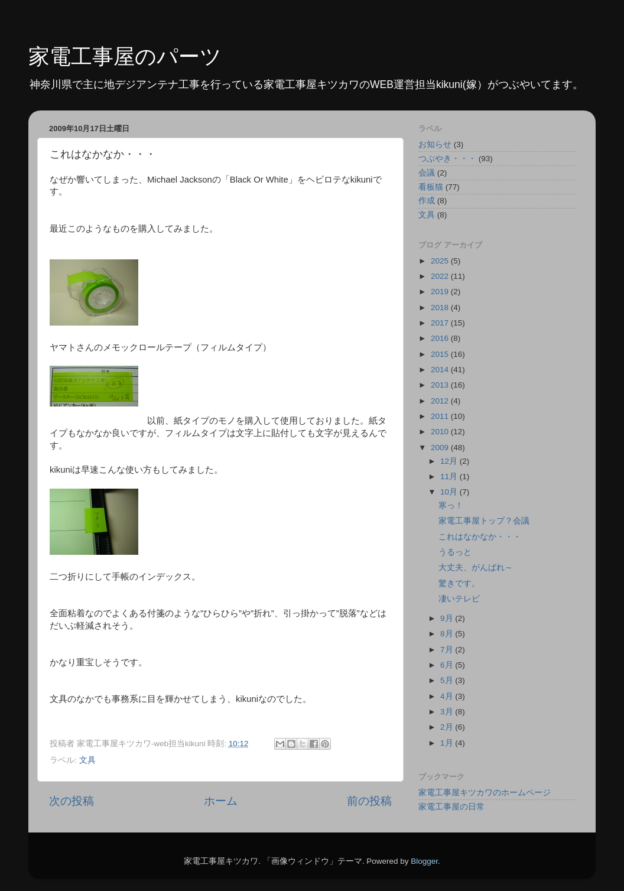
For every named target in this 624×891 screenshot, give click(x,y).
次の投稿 (71, 801)
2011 (441, 416)
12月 (450, 461)
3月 (447, 711)
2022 (441, 276)
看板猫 (430, 187)
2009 (441, 447)
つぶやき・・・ (447, 158)
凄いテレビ (459, 598)
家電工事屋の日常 (451, 806)
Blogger (424, 861)
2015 (441, 354)
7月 (447, 649)
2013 (441, 385)
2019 (441, 291)
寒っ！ (450, 505)
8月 (447, 633)
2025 (441, 260)
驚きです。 (459, 583)
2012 (441, 400)
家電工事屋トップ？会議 (483, 520)
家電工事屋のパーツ (125, 56)
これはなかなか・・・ (479, 536)
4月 (447, 696)
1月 (447, 743)
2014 (441, 369)
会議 (426, 172)
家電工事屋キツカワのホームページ (484, 792)
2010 (441, 431)
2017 (441, 322)
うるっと (455, 552)
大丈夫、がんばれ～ (475, 567)
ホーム (221, 801)
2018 (441, 307)
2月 (447, 727)
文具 (87, 760)
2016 (441, 338)
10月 (450, 491)
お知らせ (434, 144)
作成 (426, 200)
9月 (447, 618)
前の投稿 (369, 801)
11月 (450, 476)
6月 (447, 665)
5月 (447, 680)
